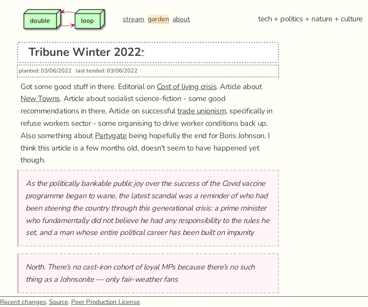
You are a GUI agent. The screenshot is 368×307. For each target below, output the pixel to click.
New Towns (40, 98)
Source (58, 302)
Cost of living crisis (187, 86)
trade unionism (201, 111)
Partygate (111, 135)
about (181, 19)
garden (158, 19)
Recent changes (23, 302)
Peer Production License (105, 302)
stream (133, 19)
